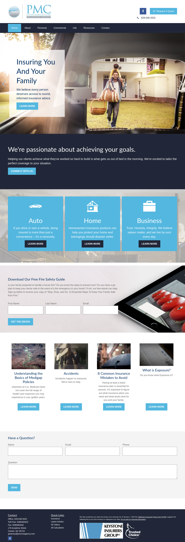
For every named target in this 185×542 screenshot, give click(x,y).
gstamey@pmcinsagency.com (21, 534)
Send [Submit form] (14, 487)
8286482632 (22, 522)
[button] (14, 28)
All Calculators (57, 528)
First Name (13, 303)
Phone (126, 444)
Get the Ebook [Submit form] (20, 321)
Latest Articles (57, 522)
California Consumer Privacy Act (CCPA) (152, 517)
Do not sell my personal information (133, 519)
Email (86, 303)
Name (11, 444)
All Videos (55, 525)
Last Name (51, 303)
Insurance (55, 518)
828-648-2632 (20, 519)
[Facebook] (143, 11)
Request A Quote (163, 11)
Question (12, 462)
